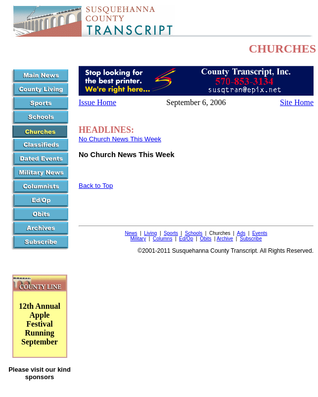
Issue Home (97, 102)
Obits (205, 238)
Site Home (297, 102)
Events (260, 233)
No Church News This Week (120, 139)
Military (138, 238)
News (131, 233)
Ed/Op (186, 238)
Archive (225, 238)
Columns (162, 238)
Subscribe (251, 238)
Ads (241, 233)
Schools (194, 233)
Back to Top (96, 185)
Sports (171, 233)
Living (150, 233)
